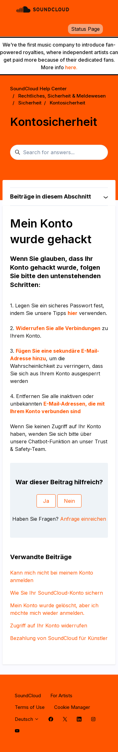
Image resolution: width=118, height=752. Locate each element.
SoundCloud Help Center (38, 89)
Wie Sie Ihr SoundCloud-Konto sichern (56, 593)
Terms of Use (30, 707)
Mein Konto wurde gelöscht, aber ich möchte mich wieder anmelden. (54, 609)
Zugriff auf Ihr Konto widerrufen (48, 625)
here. (71, 67)
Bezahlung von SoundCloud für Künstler (59, 638)
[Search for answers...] (59, 152)
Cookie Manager (72, 707)
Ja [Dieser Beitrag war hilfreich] (46, 501)
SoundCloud (28, 696)
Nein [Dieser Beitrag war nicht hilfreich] (69, 501)
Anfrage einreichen (83, 519)
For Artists (61, 696)
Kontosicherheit (67, 103)
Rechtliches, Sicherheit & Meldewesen (62, 96)
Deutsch (27, 719)
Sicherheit (30, 103)
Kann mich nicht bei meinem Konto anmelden (51, 576)
